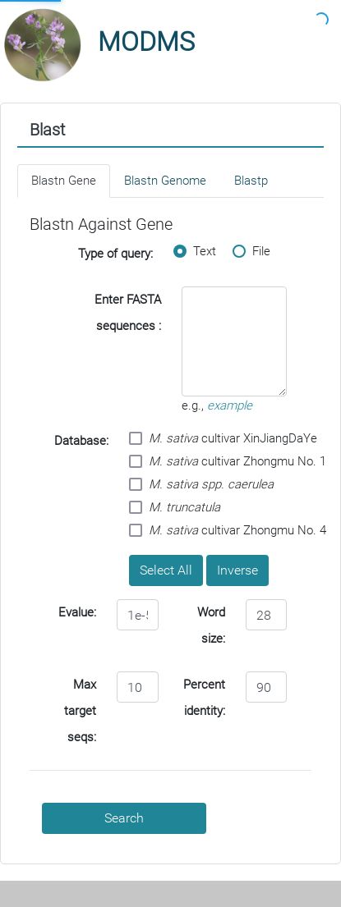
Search (124, 818)
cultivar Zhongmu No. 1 (227, 462)
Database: (81, 440)
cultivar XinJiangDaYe (223, 439)
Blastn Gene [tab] (63, 180)
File (251, 252)
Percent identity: (204, 697)
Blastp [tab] (251, 180)
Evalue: (77, 612)
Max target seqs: (80, 710)
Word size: (211, 625)
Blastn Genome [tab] (165, 180)
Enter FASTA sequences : (127, 312)
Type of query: (115, 253)
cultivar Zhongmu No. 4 (227, 531)
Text (194, 252)
